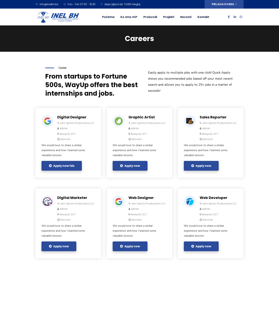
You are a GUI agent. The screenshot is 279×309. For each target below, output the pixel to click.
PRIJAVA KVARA (224, 4)
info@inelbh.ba (46, 4)
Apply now (130, 166)
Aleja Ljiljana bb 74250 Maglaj (120, 4)
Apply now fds (61, 166)
